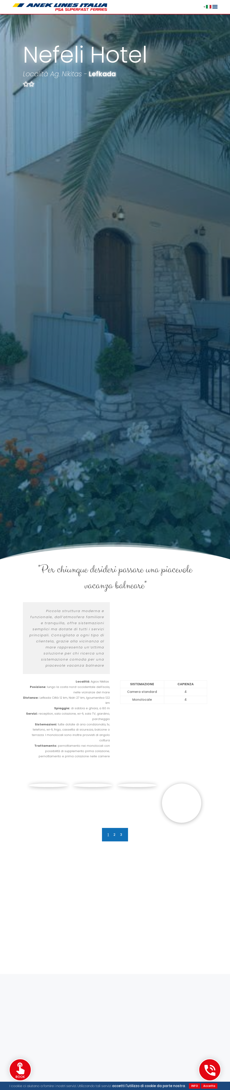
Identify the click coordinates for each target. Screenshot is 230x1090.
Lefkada (102, 74)
